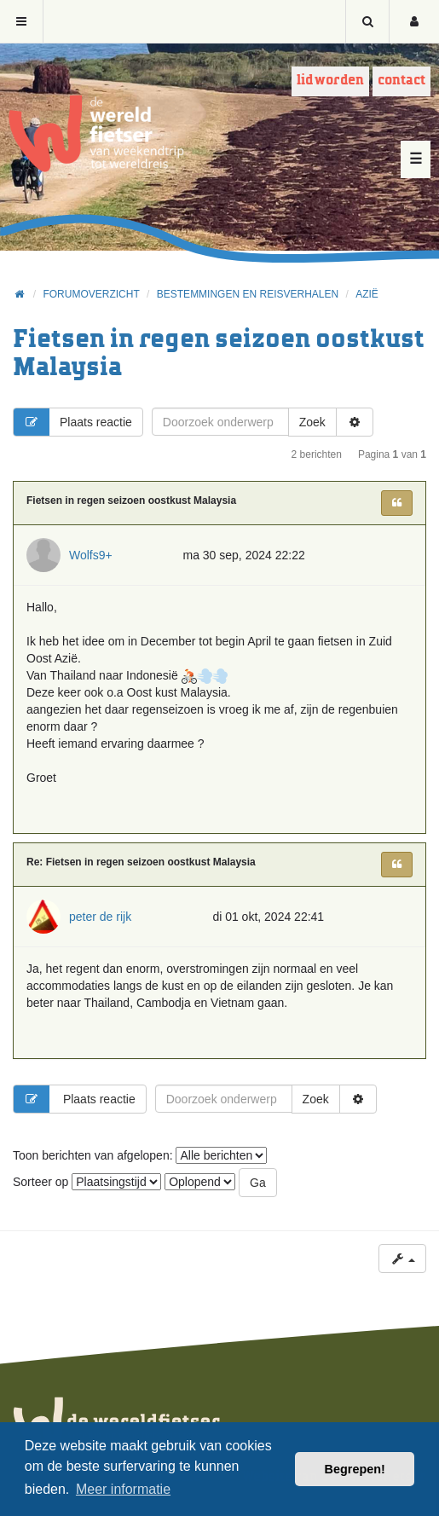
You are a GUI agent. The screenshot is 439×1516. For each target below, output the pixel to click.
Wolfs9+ (91, 555)
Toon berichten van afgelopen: (140, 1155)
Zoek (312, 422)
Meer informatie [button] (123, 1489)
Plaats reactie (73, 422)
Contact (401, 80)
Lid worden (330, 80)
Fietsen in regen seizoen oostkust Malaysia (131, 500)
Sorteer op (87, 1181)
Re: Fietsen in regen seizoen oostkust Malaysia (141, 862)
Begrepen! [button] (355, 1469)
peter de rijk (100, 916)
